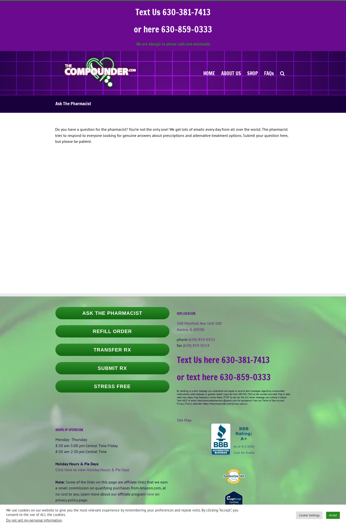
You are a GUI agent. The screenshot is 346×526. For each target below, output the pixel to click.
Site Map (184, 420)
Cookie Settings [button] (309, 515)
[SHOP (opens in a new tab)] (252, 73)
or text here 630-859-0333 (224, 377)
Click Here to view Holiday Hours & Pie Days (92, 469)
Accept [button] (333, 515)
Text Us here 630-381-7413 (223, 360)
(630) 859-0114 (196, 345)
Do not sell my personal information (34, 520)
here (150, 494)
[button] (282, 73)
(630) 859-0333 (202, 339)
